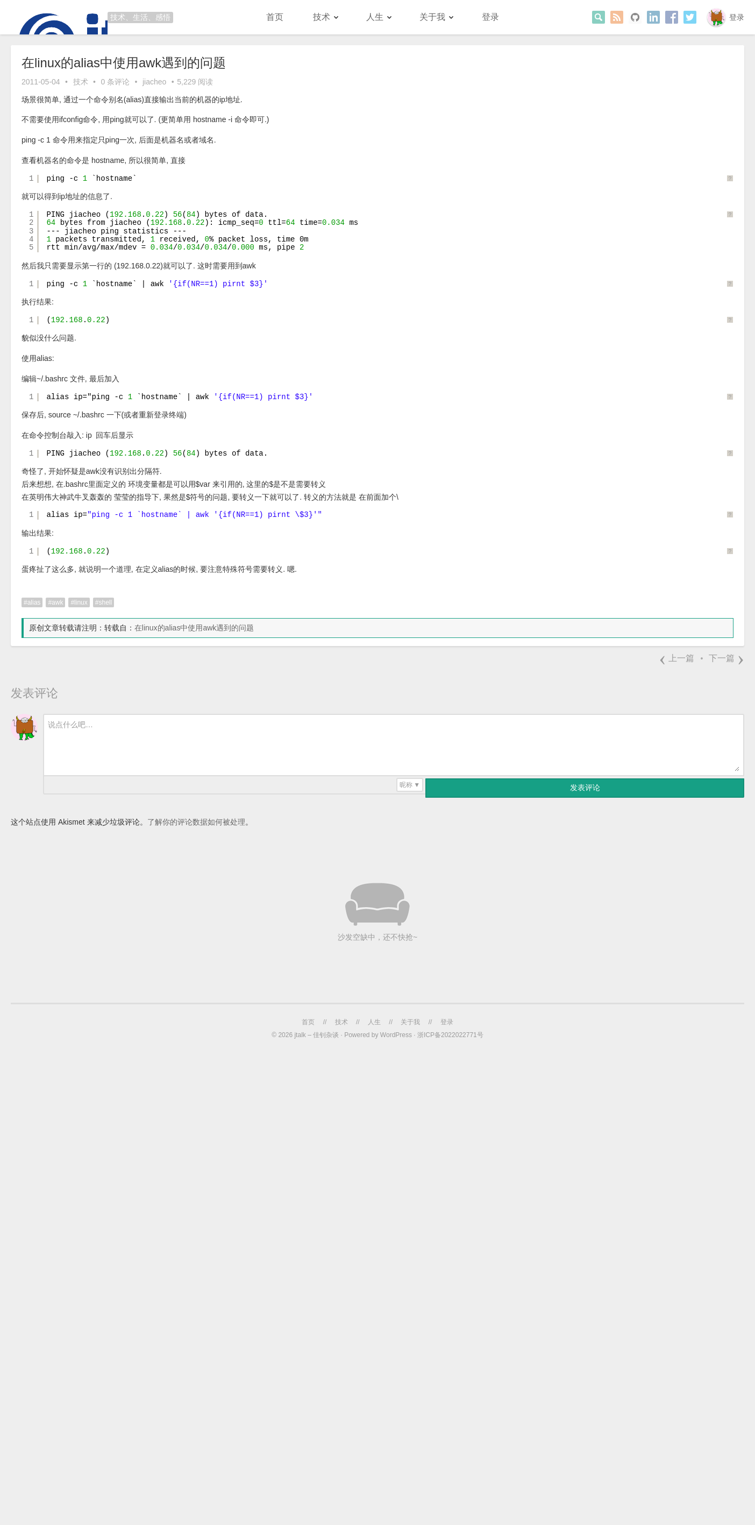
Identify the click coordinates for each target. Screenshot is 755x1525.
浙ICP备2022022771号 (450, 1035)
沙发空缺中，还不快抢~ (377, 937)
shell (105, 602)
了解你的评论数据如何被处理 (196, 822)
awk (57, 602)
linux (81, 602)
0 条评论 (115, 81)
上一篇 (676, 658)
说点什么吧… (70, 724)
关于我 (432, 17)
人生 (374, 17)
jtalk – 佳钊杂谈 (316, 1035)
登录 (736, 17)
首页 (274, 17)
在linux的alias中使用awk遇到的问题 (194, 627)
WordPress (396, 1035)
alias (34, 602)
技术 (321, 17)
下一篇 (726, 658)
